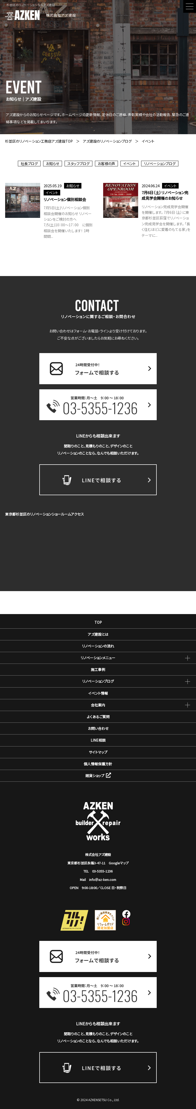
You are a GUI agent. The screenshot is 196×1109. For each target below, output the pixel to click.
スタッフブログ (78, 163)
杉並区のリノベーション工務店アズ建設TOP (39, 141)
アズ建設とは (98, 634)
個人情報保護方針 (98, 763)
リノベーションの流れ (98, 646)
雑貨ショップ (98, 775)
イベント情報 (98, 693)
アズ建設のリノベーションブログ (107, 141)
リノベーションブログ (160, 163)
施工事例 (98, 669)
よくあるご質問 (98, 716)
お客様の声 (106, 163)
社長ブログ (29, 163)
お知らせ (52, 163)
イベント (129, 163)
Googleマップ (119, 863)
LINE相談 (98, 740)
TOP (98, 622)
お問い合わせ (98, 728)
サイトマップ (98, 752)
